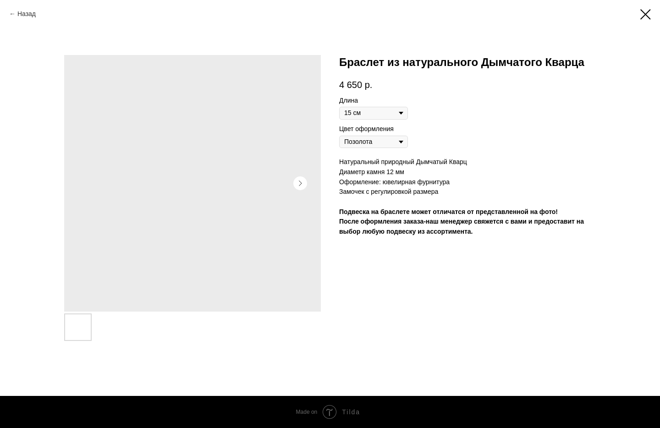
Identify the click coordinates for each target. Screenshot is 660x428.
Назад (26, 13)
